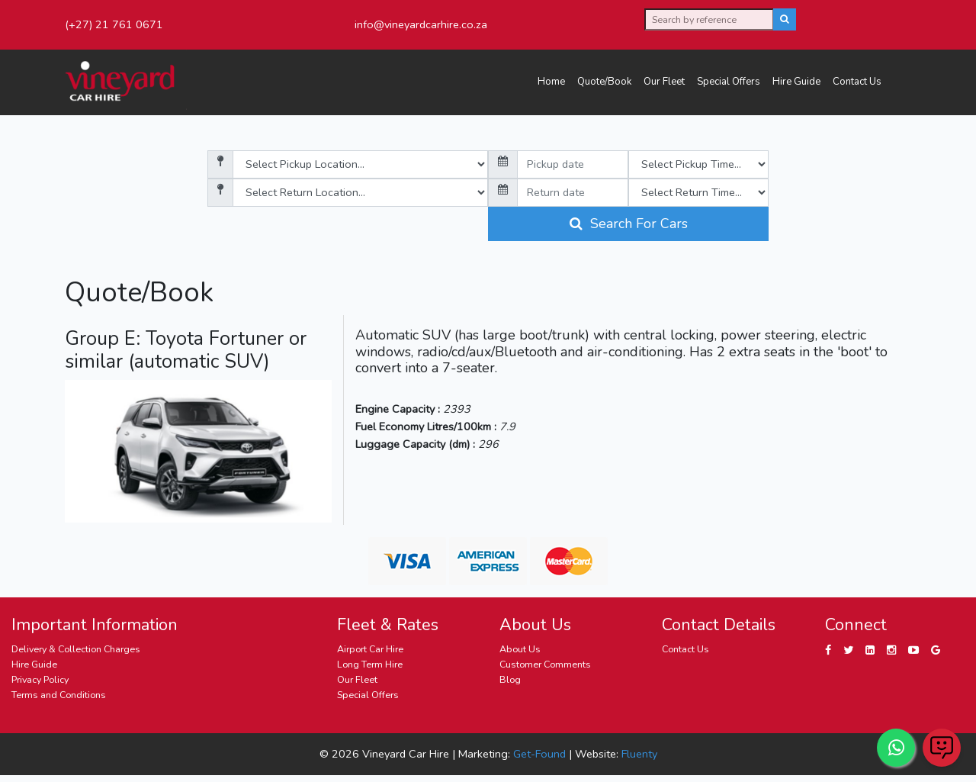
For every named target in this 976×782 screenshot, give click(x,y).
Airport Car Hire (370, 648)
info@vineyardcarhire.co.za (421, 24)
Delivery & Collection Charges (75, 648)
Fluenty (639, 753)
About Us (520, 648)
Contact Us (857, 81)
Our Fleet (664, 81)
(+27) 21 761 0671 (114, 24)
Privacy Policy (40, 679)
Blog (510, 679)
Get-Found (539, 753)
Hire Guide (796, 81)
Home (551, 81)
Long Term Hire (370, 664)
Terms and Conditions (58, 694)
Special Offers (728, 81)
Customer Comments (545, 664)
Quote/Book (604, 81)
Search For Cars (629, 223)
